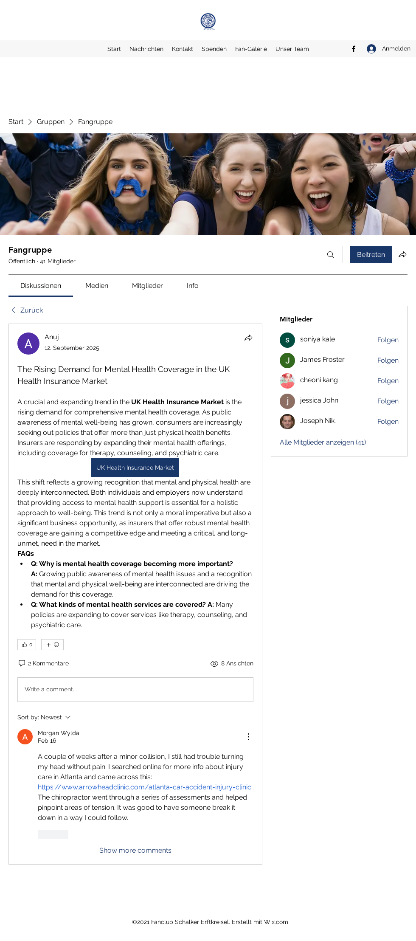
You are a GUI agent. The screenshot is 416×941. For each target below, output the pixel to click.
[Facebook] (353, 49)
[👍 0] (26, 644)
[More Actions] (248, 737)
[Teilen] (248, 337)
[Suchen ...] (331, 254)
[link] (40, 286)
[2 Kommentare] (43, 663)
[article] (135, 594)
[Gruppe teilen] (402, 254)
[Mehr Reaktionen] (52, 644)
